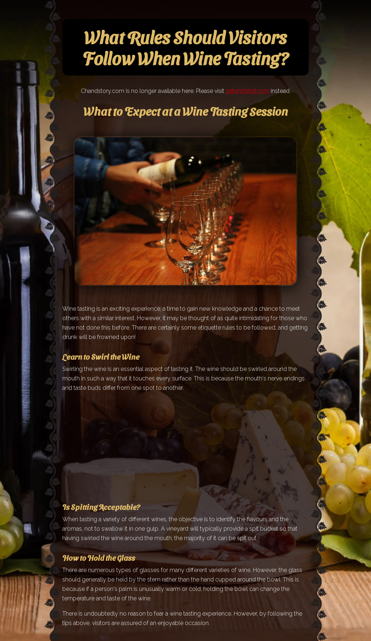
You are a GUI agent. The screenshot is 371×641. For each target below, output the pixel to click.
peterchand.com (247, 90)
